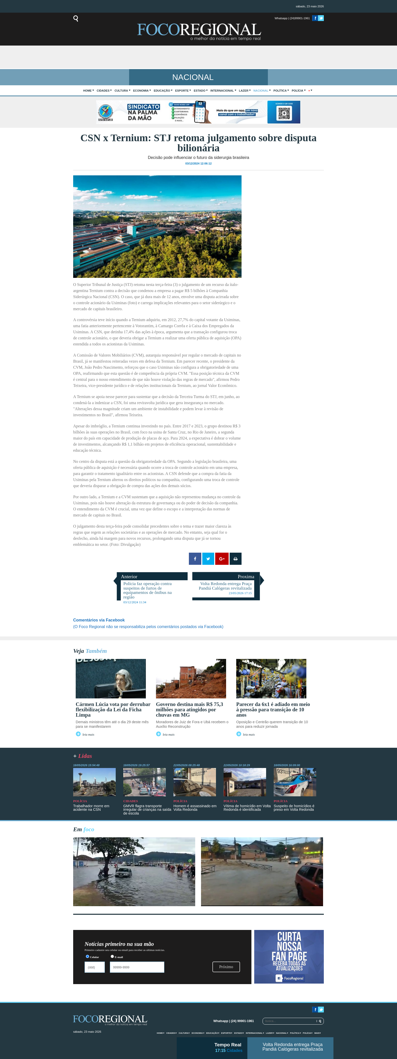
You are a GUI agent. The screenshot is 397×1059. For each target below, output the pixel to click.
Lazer (243, 90)
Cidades (103, 90)
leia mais (88, 734)
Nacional (260, 90)
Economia (141, 90)
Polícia (297, 90)
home (87, 90)
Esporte (182, 90)
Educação (162, 90)
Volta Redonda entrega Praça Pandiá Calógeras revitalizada (292, 1047)
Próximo (226, 967)
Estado (199, 90)
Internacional (222, 90)
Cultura (121, 90)
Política (280, 90)
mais (317, 1033)
